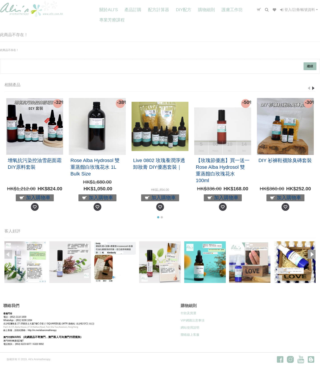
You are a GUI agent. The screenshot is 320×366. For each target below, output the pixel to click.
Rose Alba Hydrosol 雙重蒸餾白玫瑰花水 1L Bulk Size (95, 167)
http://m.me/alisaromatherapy (42, 330)
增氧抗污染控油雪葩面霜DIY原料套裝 (35, 164)
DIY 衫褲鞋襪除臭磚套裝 (285, 160)
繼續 (310, 66)
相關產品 (12, 85)
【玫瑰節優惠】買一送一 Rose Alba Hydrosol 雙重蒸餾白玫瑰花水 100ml (223, 170)
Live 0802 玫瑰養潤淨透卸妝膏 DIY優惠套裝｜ (159, 164)
